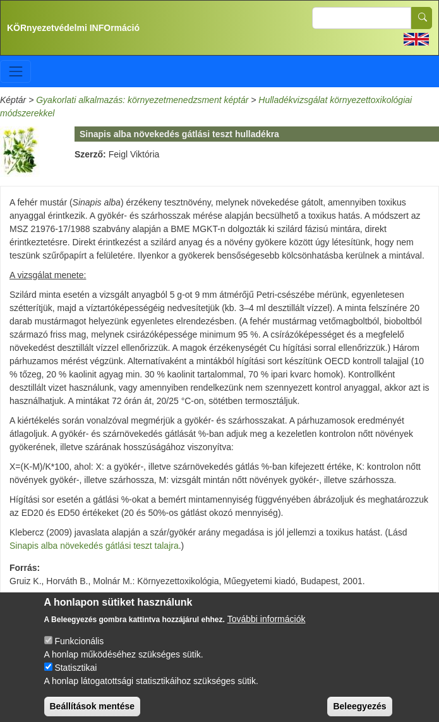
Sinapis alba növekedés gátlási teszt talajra (94, 546)
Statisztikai (75, 675)
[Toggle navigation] (15, 71)
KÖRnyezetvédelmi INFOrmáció (73, 28)
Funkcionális (79, 649)
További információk (266, 626)
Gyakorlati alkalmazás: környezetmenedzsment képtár (142, 100)
